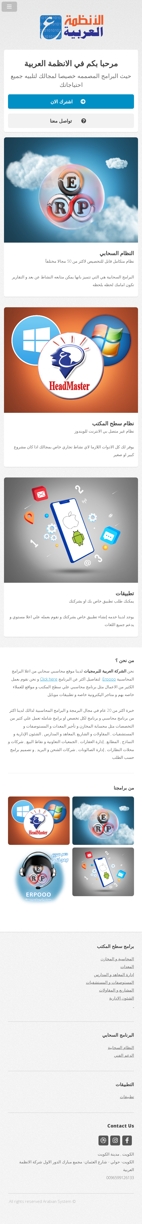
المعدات (127, 966)
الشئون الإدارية (121, 998)
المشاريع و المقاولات (116, 990)
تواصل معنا (65, 120)
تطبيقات (127, 1096)
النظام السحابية (121, 1047)
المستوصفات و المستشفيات (110, 982)
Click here (48, 679)
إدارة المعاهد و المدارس (114, 974)
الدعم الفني (124, 1055)
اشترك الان (65, 101)
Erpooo (109, 679)
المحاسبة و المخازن (117, 958)
